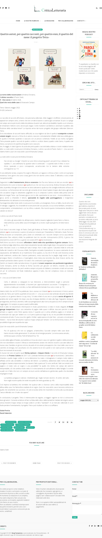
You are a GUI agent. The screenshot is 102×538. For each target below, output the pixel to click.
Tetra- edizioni (7, 430)
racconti (30, 427)
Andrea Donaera (25, 422)
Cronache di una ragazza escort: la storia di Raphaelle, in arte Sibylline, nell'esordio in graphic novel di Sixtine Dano (88, 319)
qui (70, 182)
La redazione (49, 21)
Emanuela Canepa (23, 424)
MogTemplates (17, 533)
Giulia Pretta (6, 427)
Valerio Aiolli (21, 430)
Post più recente (9, 463)
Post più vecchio (64, 463)
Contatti (80, 21)
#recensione (37, 29)
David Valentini (7, 424)
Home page (37, 463)
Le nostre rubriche (31, 21)
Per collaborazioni (65, 21)
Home (18, 21)
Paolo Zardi (19, 427)
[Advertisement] (89, 156)
